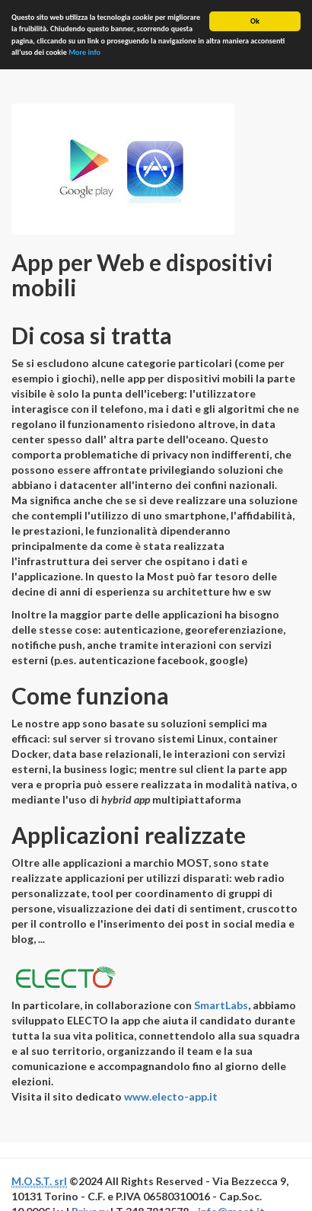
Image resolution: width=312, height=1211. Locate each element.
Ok (254, 21)
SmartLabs (221, 1005)
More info (84, 52)
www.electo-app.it (171, 1096)
